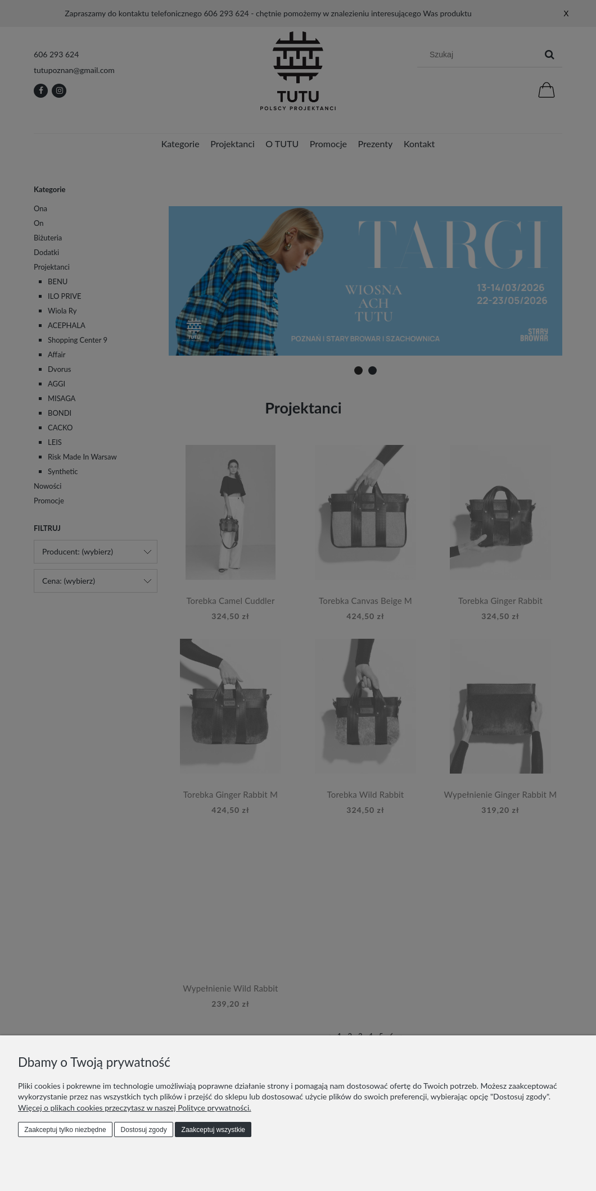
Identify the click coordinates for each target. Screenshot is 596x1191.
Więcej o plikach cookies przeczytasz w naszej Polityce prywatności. (134, 1107)
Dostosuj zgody (144, 1130)
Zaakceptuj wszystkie (213, 1130)
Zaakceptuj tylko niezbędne (65, 1130)
